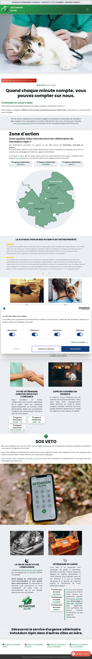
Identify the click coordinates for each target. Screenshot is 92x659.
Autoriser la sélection (46, 349)
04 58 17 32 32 (82, 654)
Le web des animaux (74, 601)
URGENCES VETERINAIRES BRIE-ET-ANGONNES (56, 645)
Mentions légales (48, 656)
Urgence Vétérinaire (20, 163)
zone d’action (21, 158)
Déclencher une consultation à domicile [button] (19, 80)
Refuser (17, 349)
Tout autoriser (75, 349)
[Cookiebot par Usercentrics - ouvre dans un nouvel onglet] (80, 308)
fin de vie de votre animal (32, 569)
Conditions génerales (62, 656)
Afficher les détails (78, 342)
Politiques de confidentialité (31, 656)
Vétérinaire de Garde (56, 591)
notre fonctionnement (21, 123)
